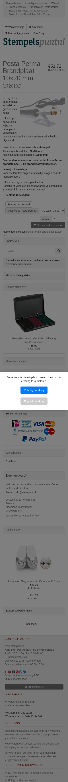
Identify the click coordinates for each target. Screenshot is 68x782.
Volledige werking (34, 390)
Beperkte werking (34, 401)
